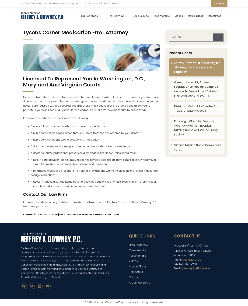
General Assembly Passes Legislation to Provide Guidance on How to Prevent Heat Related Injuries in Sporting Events (196, 89)
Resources (217, 16)
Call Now (219, 3)
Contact (134, 277)
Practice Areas (92, 16)
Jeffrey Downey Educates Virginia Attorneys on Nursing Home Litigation (197, 67)
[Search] (218, 37)
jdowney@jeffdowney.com (64, 3)
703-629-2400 (32, 3)
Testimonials (162, 16)
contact (101, 202)
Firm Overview (118, 16)
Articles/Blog (196, 16)
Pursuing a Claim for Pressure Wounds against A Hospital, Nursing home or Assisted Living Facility (196, 127)
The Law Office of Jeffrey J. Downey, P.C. (117, 302)
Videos (179, 16)
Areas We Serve (139, 283)
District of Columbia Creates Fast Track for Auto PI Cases (197, 108)
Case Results (141, 16)
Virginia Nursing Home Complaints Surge (197, 147)
